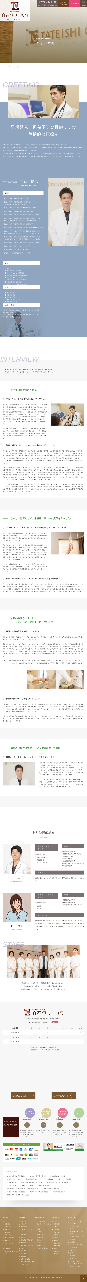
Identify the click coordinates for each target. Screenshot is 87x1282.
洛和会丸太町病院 (27, 1185)
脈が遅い (40, 1240)
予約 (43, 1119)
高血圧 (56, 1248)
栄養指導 (23, 1253)
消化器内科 (24, 1234)
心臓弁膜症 (57, 1232)
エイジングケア (73, 1218)
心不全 (56, 1221)
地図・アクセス (9, 1238)
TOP (6, 1221)
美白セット (73, 1255)
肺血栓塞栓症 (58, 1243)
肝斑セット (73, 1253)
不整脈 (56, 1227)
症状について (39, 1218)
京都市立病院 (11, 1182)
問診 (27, 1119)
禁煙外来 (23, 1251)
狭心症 (56, 1240)
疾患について (56, 1218)
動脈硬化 (56, 1224)
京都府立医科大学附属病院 (16, 1176)
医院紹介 (7, 1224)
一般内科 (23, 1224)
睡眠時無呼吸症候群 (27, 1240)
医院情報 (5, 1218)
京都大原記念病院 (59, 1192)
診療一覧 (23, 1221)
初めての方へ (9, 1227)
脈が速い (40, 1234)
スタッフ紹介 (9, 1235)
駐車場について (61, 1096)
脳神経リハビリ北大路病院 (39, 1192)
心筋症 (56, 1235)
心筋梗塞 (56, 1229)
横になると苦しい (42, 1248)
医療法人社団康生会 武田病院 (31, 1182)
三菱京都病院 (11, 1185)
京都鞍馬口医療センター (34, 1179)
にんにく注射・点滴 (76, 1245)
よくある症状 (41, 1221)
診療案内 (22, 1218)
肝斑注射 (73, 1239)
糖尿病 (56, 1254)
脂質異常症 (57, 1251)
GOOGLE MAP (20, 1096)
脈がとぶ (40, 1237)
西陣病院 (69, 1179)
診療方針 (7, 1229)
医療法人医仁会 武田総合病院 (57, 1182)
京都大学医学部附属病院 (38, 1176)
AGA (22, 1248)
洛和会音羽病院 (44, 1185)
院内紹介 (7, 1232)
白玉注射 (73, 1242)
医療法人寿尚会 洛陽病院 (16, 1192)
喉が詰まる (40, 1245)
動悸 (38, 1229)
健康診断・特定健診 (27, 1245)
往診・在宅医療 (25, 1259)
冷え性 (39, 1243)
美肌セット (73, 1258)
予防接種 (23, 1243)
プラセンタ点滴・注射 (77, 1236)
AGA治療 (73, 1250)
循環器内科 (24, 1227)
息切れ (39, 1232)
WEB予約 (8, 1248)
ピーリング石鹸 (75, 1266)
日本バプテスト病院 (54, 1179)
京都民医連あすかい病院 (52, 1189)
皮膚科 (23, 1237)
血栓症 (56, 1238)
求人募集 (7, 1240)
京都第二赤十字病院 (58, 1176)
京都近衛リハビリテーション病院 (18, 1195)
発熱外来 (60, 1119)
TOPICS (7, 1246)
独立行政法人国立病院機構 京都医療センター (22, 1189)
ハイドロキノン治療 (76, 1264)
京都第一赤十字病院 (14, 1179)
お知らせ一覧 (9, 1243)
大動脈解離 (57, 1246)
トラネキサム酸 (75, 1261)
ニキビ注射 (73, 1247)
